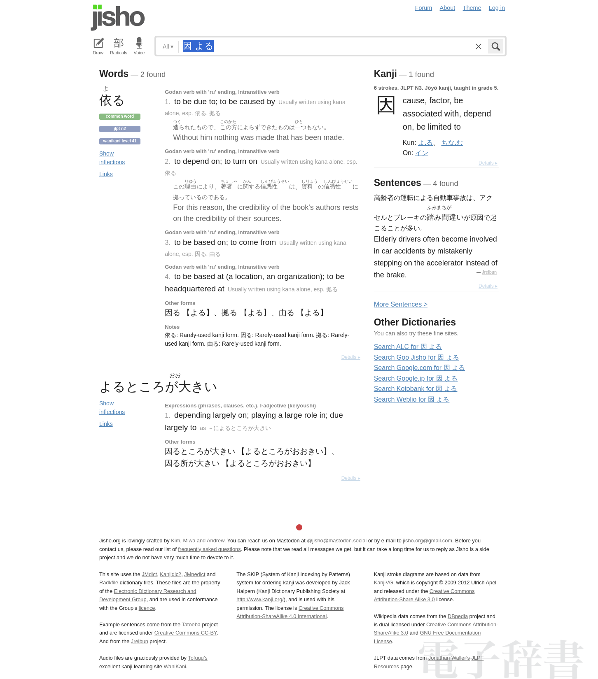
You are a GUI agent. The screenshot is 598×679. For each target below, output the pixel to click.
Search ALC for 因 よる (408, 346)
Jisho (118, 18)
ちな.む (452, 142)
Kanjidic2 (170, 574)
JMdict (149, 574)
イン (421, 152)
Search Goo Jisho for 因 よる (416, 357)
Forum (423, 8)
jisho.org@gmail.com (427, 540)
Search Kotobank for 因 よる (416, 388)
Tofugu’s (197, 658)
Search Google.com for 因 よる (419, 367)
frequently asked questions (209, 549)
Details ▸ (350, 357)
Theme (472, 8)
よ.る (425, 142)
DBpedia (458, 616)
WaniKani (175, 666)
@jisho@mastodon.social (337, 540)
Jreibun (489, 272)
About (448, 8)
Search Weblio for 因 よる (412, 399)
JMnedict (194, 574)
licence (147, 608)
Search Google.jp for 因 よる (416, 378)
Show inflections (112, 157)
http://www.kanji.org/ (260, 599)
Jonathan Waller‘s (449, 658)
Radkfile (108, 582)
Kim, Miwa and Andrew (197, 540)
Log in (497, 8)
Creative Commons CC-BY (185, 633)
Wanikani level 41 (119, 141)
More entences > (400, 304)
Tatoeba (191, 624)
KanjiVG (383, 582)
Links (106, 174)
